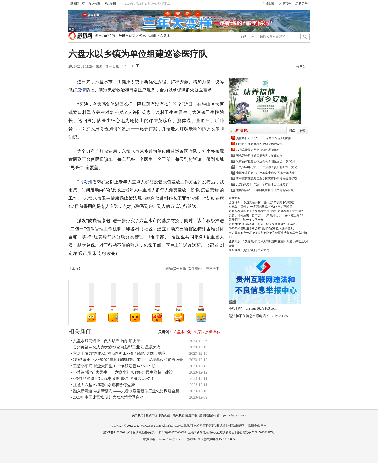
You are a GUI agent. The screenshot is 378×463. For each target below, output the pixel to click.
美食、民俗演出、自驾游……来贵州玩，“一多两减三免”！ (266, 215)
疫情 (81, 90)
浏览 (292, 130)
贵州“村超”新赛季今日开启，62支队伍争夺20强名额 (262, 224)
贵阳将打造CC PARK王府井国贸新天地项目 (264, 138)
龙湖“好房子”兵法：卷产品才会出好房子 (262, 184)
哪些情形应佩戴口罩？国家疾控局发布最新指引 (266, 178)
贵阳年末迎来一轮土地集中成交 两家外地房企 (265, 173)
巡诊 (189, 332)
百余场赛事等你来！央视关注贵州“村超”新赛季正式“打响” (266, 211)
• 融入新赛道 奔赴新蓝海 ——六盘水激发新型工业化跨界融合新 (125, 391)
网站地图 (110, 3)
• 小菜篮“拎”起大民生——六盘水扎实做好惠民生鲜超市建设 (122, 372)
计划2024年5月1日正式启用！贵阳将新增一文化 (266, 167)
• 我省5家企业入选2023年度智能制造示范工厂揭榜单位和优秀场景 (127, 360)
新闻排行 (242, 130)
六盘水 (165, 36)
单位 (217, 332)
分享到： (303, 66)
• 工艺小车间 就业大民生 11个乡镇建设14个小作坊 (113, 366)
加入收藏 (94, 3)
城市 (152, 36)
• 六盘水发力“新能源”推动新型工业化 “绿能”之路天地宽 (118, 353)
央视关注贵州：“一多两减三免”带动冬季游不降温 (260, 206)
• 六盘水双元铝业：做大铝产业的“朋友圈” (106, 341)
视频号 (284, 3)
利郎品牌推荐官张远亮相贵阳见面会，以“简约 (265, 161)
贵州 (87, 181)
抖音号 (301, 3)
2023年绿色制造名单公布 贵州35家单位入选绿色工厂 (262, 228)
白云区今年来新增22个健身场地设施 (259, 144)
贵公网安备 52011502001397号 (255, 432)
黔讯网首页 (77, 3)
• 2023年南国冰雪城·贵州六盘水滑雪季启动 (107, 397)
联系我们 (178, 415)
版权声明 (151, 415)
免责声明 (191, 415)
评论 (303, 130)
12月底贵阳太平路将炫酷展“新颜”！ (259, 149)
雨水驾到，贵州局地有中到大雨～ (250, 250)
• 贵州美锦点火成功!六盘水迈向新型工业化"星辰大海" (116, 347)
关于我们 (137, 415)
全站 (243, 36)
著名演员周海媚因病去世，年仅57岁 (259, 155)
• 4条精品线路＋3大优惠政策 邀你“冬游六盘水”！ (113, 378)
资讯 (142, 36)
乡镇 (208, 332)
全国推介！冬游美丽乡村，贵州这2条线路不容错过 (261, 202)
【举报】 (75, 269)
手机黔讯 (266, 3)
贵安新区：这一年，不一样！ (247, 219)
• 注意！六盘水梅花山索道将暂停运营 (103, 385)
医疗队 (199, 332)
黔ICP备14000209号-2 (117, 432)
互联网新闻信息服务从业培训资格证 (211, 432)
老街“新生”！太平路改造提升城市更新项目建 (265, 190)
